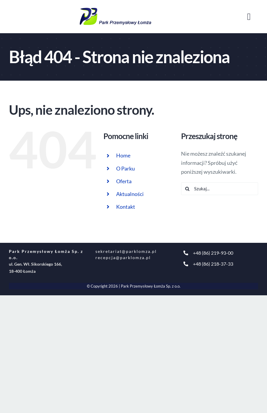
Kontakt (125, 206)
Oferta (124, 181)
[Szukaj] (187, 188)
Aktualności (130, 194)
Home (123, 155)
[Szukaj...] (219, 188)
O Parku (125, 168)
